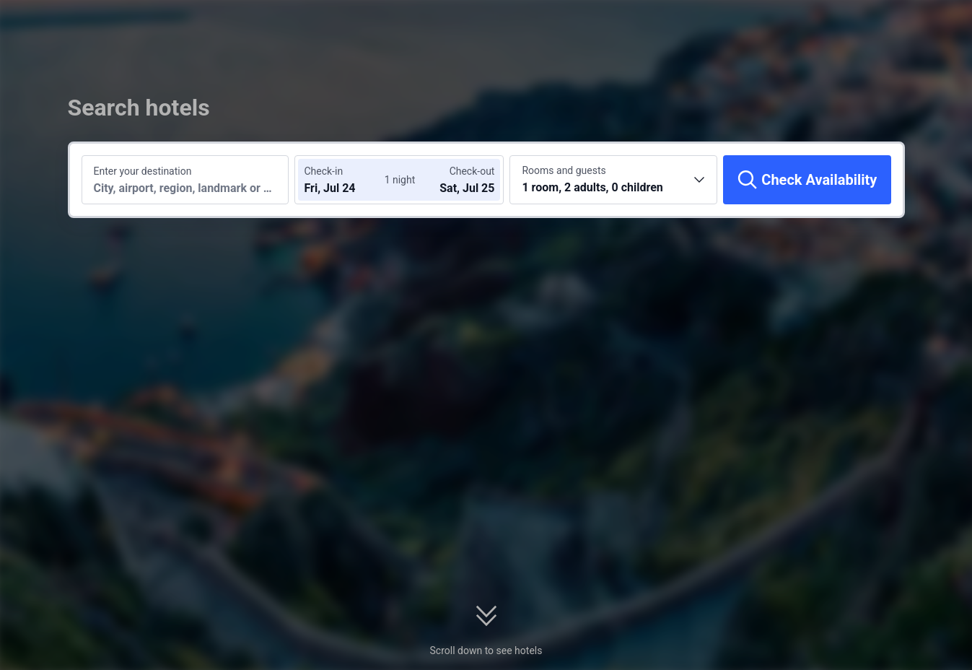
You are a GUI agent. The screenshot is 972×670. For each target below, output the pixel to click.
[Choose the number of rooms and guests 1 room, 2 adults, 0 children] (613, 180)
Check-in (323, 171)
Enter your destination (143, 171)
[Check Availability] (806, 179)
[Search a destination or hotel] (185, 179)
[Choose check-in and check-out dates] (347, 180)
